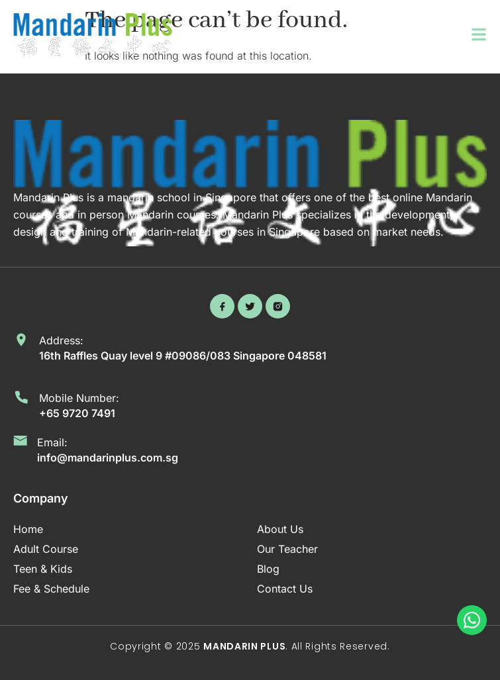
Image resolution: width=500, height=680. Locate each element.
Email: (52, 442)
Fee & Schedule (51, 588)
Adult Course (45, 549)
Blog (268, 568)
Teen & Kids (42, 568)
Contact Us (285, 588)
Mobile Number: (79, 398)
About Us (280, 529)
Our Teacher (287, 549)
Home (28, 529)
